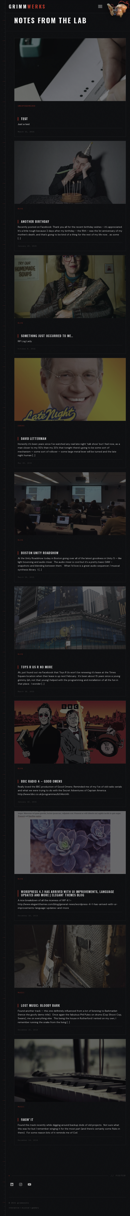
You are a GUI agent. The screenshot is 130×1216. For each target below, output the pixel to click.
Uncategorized (26, 106)
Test (24, 119)
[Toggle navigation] (100, 6)
